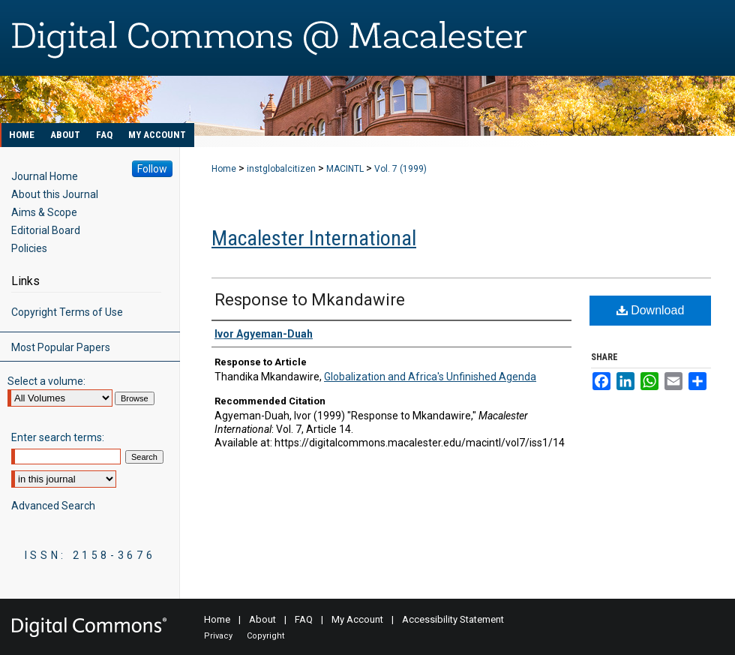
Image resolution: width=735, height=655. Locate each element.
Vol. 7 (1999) (400, 169)
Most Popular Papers (60, 347)
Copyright (265, 636)
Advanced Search (53, 506)
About (262, 619)
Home (224, 169)
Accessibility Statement (453, 619)
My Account (357, 619)
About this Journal (54, 194)
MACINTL (345, 169)
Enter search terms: (57, 437)
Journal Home (44, 176)
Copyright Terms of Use (67, 312)
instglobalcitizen (281, 169)
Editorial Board (45, 230)
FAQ (304, 619)
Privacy (218, 636)
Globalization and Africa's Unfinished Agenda (430, 377)
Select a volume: (47, 381)
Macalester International (314, 238)
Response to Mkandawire (309, 299)
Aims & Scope (44, 212)
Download (650, 310)
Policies (29, 248)
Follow (152, 169)
